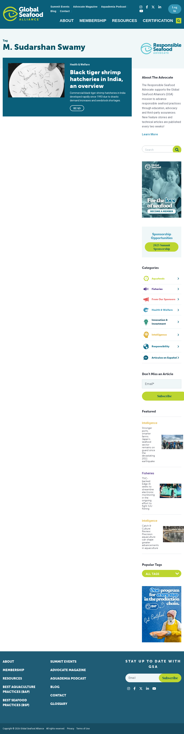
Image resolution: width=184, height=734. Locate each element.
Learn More (150, 134)
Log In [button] (174, 9)
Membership (92, 20)
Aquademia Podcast (113, 6)
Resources (124, 20)
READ (77, 108)
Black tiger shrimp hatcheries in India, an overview (96, 79)
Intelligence (149, 423)
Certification (158, 20)
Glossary (58, 704)
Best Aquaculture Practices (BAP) (19, 689)
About (67, 20)
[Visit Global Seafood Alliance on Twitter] (153, 7)
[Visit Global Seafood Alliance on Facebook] (147, 7)
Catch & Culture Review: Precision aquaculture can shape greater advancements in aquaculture (150, 536)
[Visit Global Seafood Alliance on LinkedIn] (160, 7)
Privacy (70, 728)
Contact (65, 11)
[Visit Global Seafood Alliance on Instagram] (141, 7)
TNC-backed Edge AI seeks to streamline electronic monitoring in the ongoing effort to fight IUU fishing (148, 493)
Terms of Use (83, 728)
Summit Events (60, 6)
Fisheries (148, 473)
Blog (53, 11)
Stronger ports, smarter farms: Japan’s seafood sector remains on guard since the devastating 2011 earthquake (148, 445)
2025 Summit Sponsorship (161, 247)
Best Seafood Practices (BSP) (16, 702)
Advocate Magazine (85, 6)
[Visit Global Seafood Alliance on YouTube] (141, 11)
